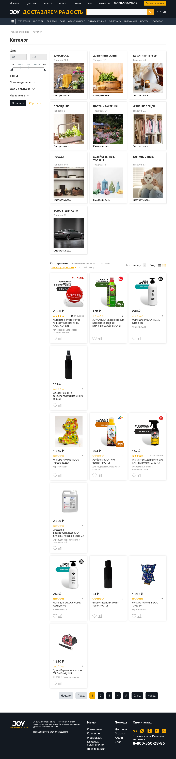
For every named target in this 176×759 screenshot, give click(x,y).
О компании (94, 729)
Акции (77, 3)
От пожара (115, 21)
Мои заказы (94, 737)
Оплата (48, 3)
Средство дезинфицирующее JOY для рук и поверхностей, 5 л (68, 532)
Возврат (63, 3)
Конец (152, 695)
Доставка (32, 3)
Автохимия (130, 21)
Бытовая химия (97, 21)
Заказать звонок (155, 3)
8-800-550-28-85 (125, 3)
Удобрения (24, 21)
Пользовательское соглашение (50, 731)
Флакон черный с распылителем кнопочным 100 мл (68, 396)
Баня (62, 21)
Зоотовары (158, 21)
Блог (90, 3)
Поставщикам (96, 748)
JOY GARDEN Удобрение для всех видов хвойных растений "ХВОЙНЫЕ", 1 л (108, 322)
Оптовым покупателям (95, 743)
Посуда (144, 21)
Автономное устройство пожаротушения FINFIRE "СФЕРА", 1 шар (66, 322)
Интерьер (38, 21)
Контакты (104, 3)
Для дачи (51, 21)
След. (137, 695)
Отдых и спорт (76, 21)
